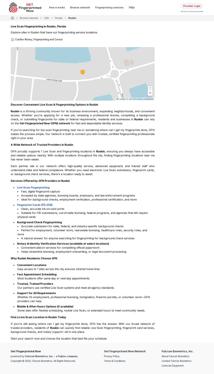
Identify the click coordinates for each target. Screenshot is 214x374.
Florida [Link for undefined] (58, 18)
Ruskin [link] (72, 18)
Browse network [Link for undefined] (29, 18)
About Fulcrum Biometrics (175, 356)
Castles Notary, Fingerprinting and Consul (38, 39)
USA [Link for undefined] (46, 18)
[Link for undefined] (12, 18)
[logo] (27, 8)
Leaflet (120, 99)
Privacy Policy (112, 356)
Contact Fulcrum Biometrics (176, 360)
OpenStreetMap (136, 99)
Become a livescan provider (192, 11)
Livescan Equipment (173, 365)
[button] (83, 74)
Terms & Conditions (114, 360)
